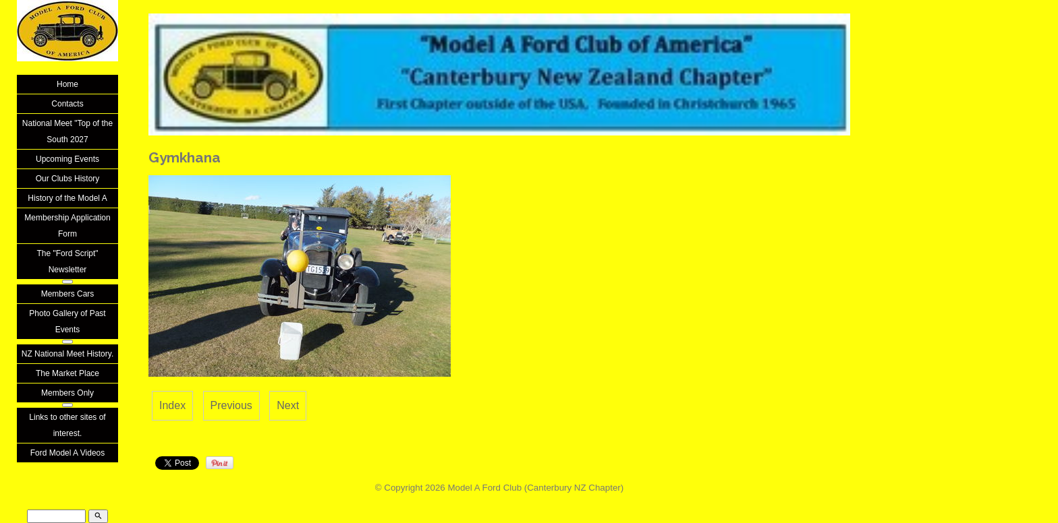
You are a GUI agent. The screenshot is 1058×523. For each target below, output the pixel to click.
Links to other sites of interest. (67, 425)
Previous (231, 405)
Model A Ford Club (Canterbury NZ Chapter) (535, 488)
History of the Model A (67, 198)
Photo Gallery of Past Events (67, 321)
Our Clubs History (68, 178)
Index (172, 405)
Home (67, 84)
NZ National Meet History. (67, 354)
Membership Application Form (67, 226)
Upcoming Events (67, 159)
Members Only (67, 393)
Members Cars (67, 294)
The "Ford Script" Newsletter (67, 261)
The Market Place (67, 373)
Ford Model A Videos (67, 453)
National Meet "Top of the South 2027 (67, 131)
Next (288, 405)
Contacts (67, 104)
